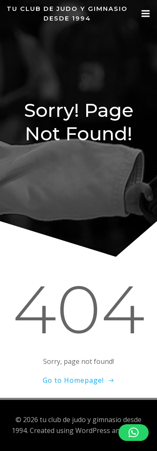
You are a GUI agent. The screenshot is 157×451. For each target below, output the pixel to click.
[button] (133, 432)
